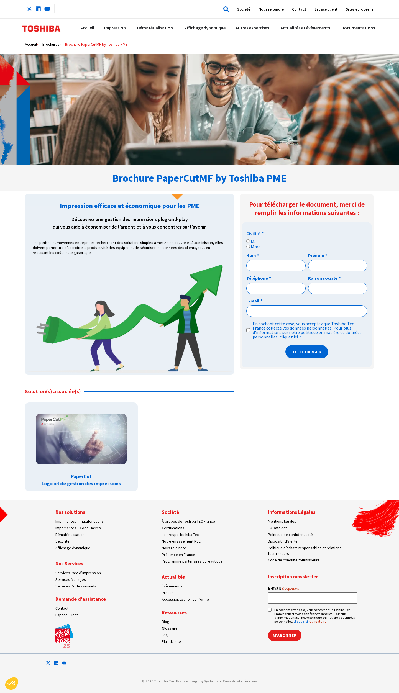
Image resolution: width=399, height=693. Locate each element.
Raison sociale (324, 278)
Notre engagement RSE (181, 541)
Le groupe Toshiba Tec (180, 534)
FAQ (165, 634)
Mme (255, 246)
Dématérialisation (70, 534)
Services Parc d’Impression (78, 572)
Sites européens (360, 9)
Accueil (31, 44)
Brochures (51, 44)
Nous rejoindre (271, 9)
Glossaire (170, 628)
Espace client (325, 9)
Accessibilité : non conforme (185, 599)
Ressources (174, 612)
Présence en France (178, 554)
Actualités (173, 577)
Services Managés (70, 579)
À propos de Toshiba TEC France (188, 521)
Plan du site (171, 641)
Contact (299, 9)
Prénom (317, 255)
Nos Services (69, 563)
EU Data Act (277, 527)
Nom (252, 255)
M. (253, 241)
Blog (165, 621)
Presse (168, 592)
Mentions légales (282, 521)
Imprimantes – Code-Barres (78, 527)
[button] (225, 9)
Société (243, 9)
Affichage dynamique (72, 547)
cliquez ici (289, 337)
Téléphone (258, 278)
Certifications (173, 527)
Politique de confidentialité (290, 534)
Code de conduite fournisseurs (293, 560)
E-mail (254, 301)
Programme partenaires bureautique (192, 561)
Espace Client (66, 614)
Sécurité (62, 541)
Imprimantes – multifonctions (79, 521)
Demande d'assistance (80, 599)
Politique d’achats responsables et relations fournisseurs (304, 550)
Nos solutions (70, 512)
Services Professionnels (75, 586)
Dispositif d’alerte (283, 541)
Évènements (172, 586)
